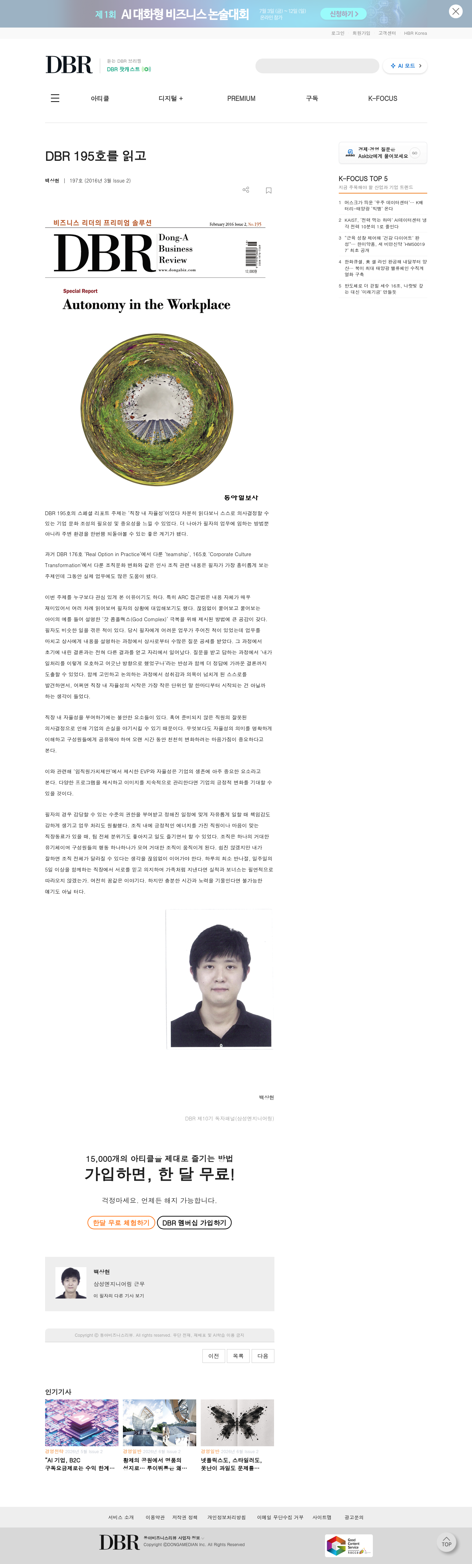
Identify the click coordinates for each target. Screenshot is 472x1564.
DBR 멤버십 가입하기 (194, 1222)
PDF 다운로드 (257, 190)
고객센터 (387, 33)
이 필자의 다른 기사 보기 (118, 1295)
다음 (263, 1356)
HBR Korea (415, 33)
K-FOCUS (382, 98)
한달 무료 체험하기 (121, 1222)
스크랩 (268, 190)
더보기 (246, 190)
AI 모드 (407, 65)
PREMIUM (241, 98)
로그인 (338, 33)
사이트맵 (322, 1517)
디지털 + (170, 98)
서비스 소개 (121, 1517)
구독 (312, 98)
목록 (238, 1356)
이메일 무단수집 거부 (280, 1517)
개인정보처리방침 (226, 1517)
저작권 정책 (185, 1517)
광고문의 (354, 1517)
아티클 (100, 98)
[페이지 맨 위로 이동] (448, 1544)
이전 (213, 1356)
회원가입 (361, 33)
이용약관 (155, 1517)
